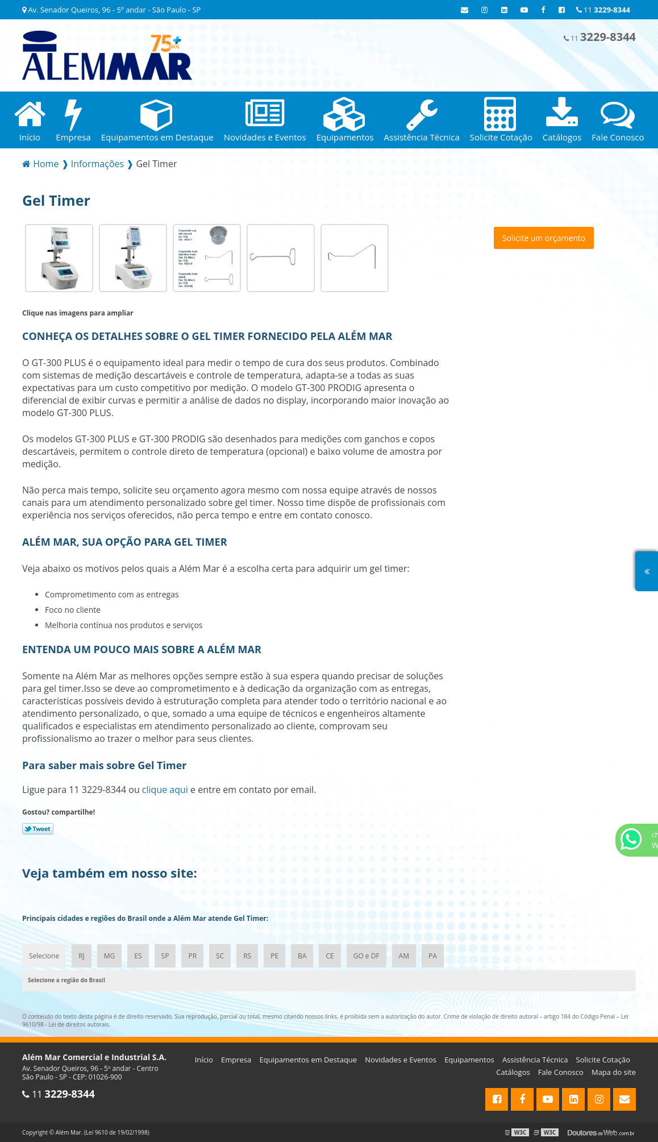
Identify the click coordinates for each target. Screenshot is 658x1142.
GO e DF (366, 956)
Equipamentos (469, 1059)
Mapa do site (614, 1072)
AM (404, 956)
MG (109, 956)
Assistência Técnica (535, 1059)
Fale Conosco (561, 1072)
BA (302, 956)
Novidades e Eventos (400, 1059)
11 (603, 10)
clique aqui (165, 789)
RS (247, 956)
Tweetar (37, 828)
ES (137, 956)
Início (204, 1059)
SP (165, 956)
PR (192, 956)
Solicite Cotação (603, 1059)
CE (330, 956)
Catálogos (513, 1072)
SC (220, 956)
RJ (81, 956)
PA (432, 956)
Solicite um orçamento (544, 237)
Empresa (236, 1059)
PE (274, 956)
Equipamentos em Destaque (308, 1059)
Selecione (44, 956)
